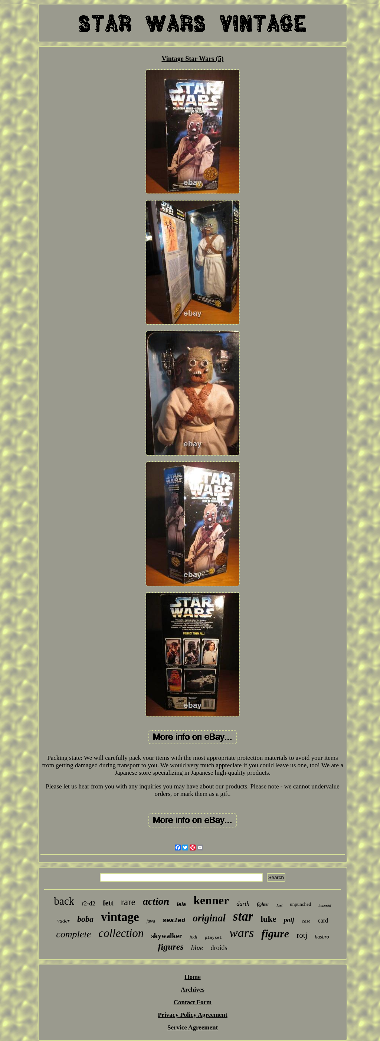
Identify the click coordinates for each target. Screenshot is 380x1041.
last (279, 905)
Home (192, 976)
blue (197, 947)
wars (241, 933)
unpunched (300, 904)
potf (289, 920)
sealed (174, 920)
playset (213, 938)
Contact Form (193, 1002)
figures (170, 946)
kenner (211, 900)
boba (85, 919)
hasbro (322, 937)
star (243, 916)
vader (63, 921)
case (306, 921)
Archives (192, 989)
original (209, 918)
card (323, 920)
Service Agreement (192, 1027)
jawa (151, 921)
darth (242, 904)
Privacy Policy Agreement (192, 1014)
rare (128, 902)
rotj (302, 935)
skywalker (166, 936)
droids (219, 947)
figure (275, 933)
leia (181, 904)
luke (268, 919)
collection (121, 933)
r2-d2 (88, 903)
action (156, 901)
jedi (193, 937)
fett (108, 903)
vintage (120, 917)
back (64, 901)
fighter (263, 904)
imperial (324, 905)
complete (73, 934)
